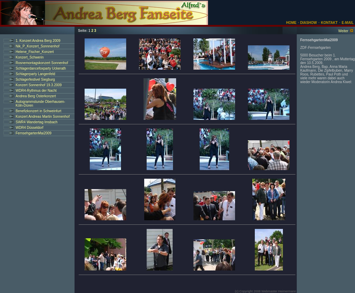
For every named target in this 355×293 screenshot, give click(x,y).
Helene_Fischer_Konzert (35, 52)
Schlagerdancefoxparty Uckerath (41, 68)
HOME (291, 23)
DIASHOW (308, 23)
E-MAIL (348, 23)
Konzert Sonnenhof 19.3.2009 (39, 85)
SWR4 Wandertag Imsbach (37, 122)
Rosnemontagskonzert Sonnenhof (42, 63)
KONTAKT (329, 23)
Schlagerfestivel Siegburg (35, 79)
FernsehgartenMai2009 (33, 133)
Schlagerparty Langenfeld (35, 74)
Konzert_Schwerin (30, 57)
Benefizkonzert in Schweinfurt (38, 111)
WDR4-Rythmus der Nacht (36, 90)
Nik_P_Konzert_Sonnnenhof (37, 46)
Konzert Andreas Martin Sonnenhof (43, 116)
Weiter (343, 31)
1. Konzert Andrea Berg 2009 (38, 41)
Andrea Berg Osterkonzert (36, 96)
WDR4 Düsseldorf (29, 128)
